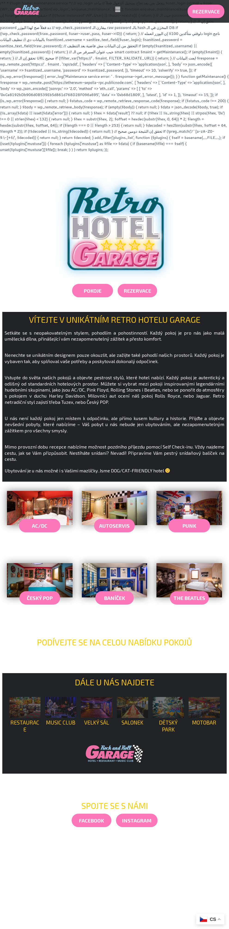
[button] (117, 9)
